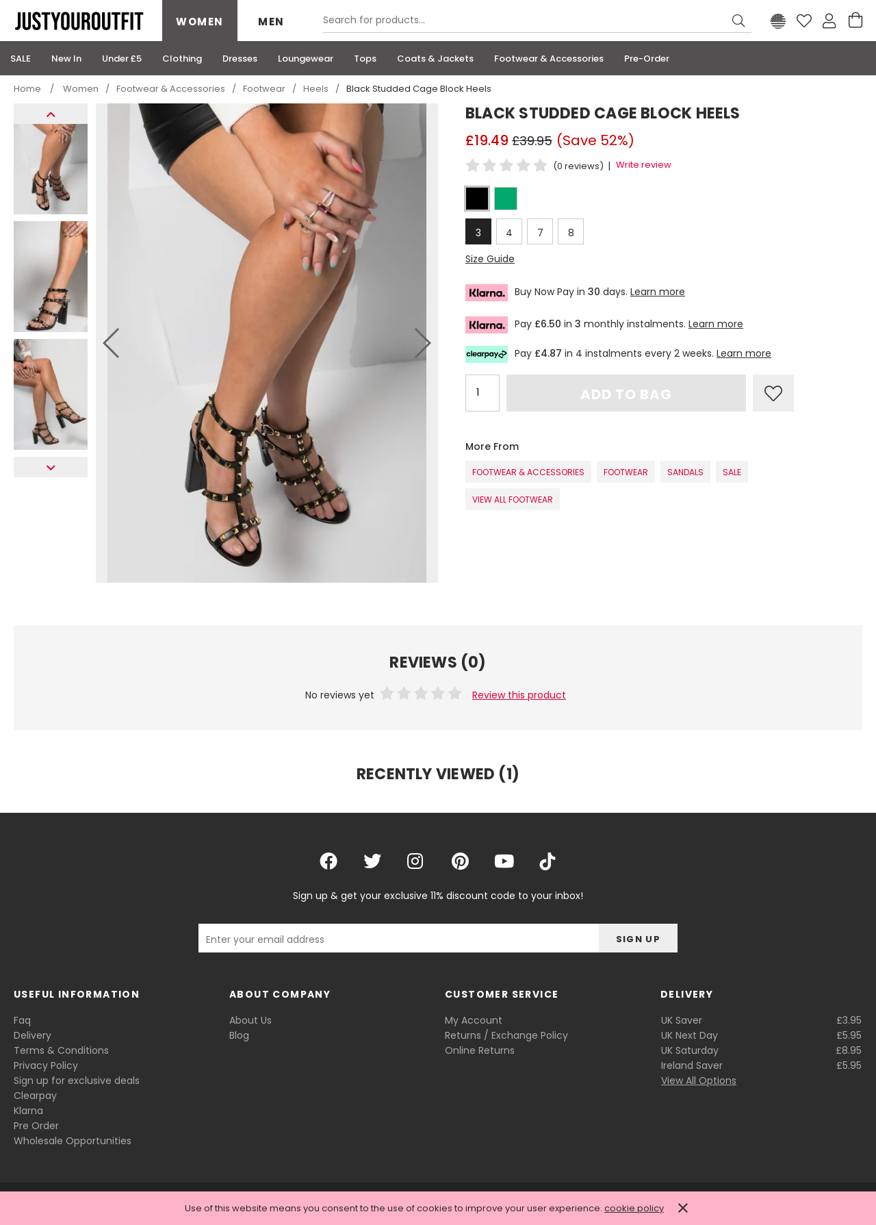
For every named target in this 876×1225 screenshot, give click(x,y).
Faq (22, 1020)
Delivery (32, 1035)
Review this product (519, 695)
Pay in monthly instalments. (604, 324)
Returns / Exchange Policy (506, 1035)
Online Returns (480, 1050)
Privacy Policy (46, 1065)
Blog (239, 1035)
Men (271, 21)
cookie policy (634, 1208)
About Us (250, 1020)
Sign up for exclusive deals (77, 1080)
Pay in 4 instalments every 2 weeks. (618, 354)
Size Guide (490, 259)
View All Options (698, 1080)
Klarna (28, 1110)
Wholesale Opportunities (72, 1141)
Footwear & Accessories (528, 472)
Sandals (685, 472)
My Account (473, 1020)
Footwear (626, 472)
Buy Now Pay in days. (575, 292)
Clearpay (35, 1095)
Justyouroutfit (79, 21)
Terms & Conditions (61, 1050)
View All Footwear (512, 499)
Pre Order (36, 1126)
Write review (643, 164)
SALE (732, 472)
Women (200, 21)
